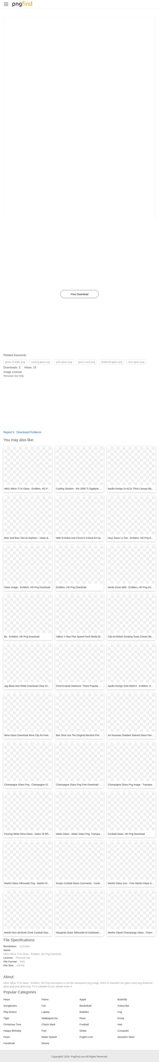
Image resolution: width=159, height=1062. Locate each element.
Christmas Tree (12, 1024)
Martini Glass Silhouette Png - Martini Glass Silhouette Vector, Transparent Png (46, 883)
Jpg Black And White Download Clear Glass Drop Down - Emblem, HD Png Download (50, 686)
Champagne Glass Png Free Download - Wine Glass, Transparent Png (94, 784)
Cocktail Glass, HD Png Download (126, 834)
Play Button (10, 1011)
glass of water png (15, 362)
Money (45, 1043)
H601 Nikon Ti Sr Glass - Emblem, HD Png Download (33, 488)
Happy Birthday (12, 1030)
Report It (8, 432)
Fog (120, 1011)
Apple (83, 999)
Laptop (45, 1011)
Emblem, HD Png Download (71, 587)
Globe (83, 1030)
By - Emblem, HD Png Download (21, 636)
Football (84, 1024)
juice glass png (64, 362)
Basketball (85, 1005)
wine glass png (136, 362)
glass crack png (86, 362)
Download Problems (28, 432)
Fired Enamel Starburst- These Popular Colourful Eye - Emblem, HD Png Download (101, 686)
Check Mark (48, 1024)
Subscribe (123, 1005)
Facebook (9, 1043)
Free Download (79, 294)
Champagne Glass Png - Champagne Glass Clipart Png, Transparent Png (44, 784)
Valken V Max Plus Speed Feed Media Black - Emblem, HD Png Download (96, 636)
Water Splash (49, 1036)
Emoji (121, 1018)
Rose (83, 1018)
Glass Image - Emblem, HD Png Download (27, 587)
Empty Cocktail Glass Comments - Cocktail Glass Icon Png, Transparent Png (97, 883)
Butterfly (122, 999)
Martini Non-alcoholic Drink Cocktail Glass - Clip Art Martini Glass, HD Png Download (50, 932)
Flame (45, 999)
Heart (6, 999)
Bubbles (84, 1011)
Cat (43, 1005)
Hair (120, 1024)
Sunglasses (10, 1005)
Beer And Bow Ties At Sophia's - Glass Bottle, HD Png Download (39, 538)
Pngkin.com (86, 1036)
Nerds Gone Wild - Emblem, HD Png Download (133, 587)
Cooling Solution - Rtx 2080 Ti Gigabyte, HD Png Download (88, 488)
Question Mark (126, 1036)
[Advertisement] (79, 41)
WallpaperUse (49, 1018)
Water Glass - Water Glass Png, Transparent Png (82, 834)
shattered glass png (111, 362)
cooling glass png (40, 362)
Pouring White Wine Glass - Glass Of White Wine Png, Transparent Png (43, 834)
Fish (43, 1030)
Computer (123, 1030)
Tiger (6, 1018)
